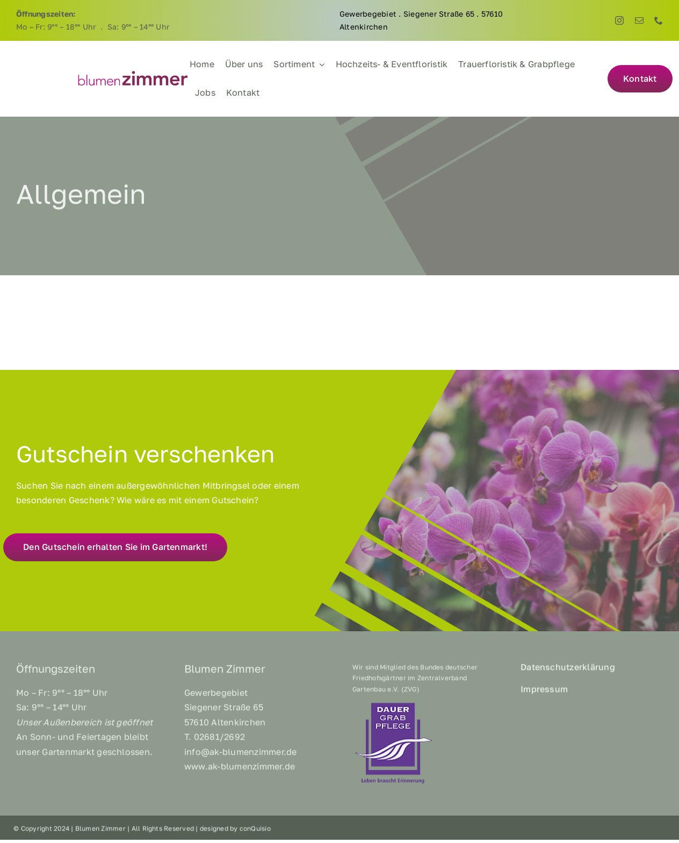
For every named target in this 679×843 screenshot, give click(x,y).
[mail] (639, 20)
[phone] (658, 20)
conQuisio (255, 831)
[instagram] (619, 20)
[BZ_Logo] (133, 73)
